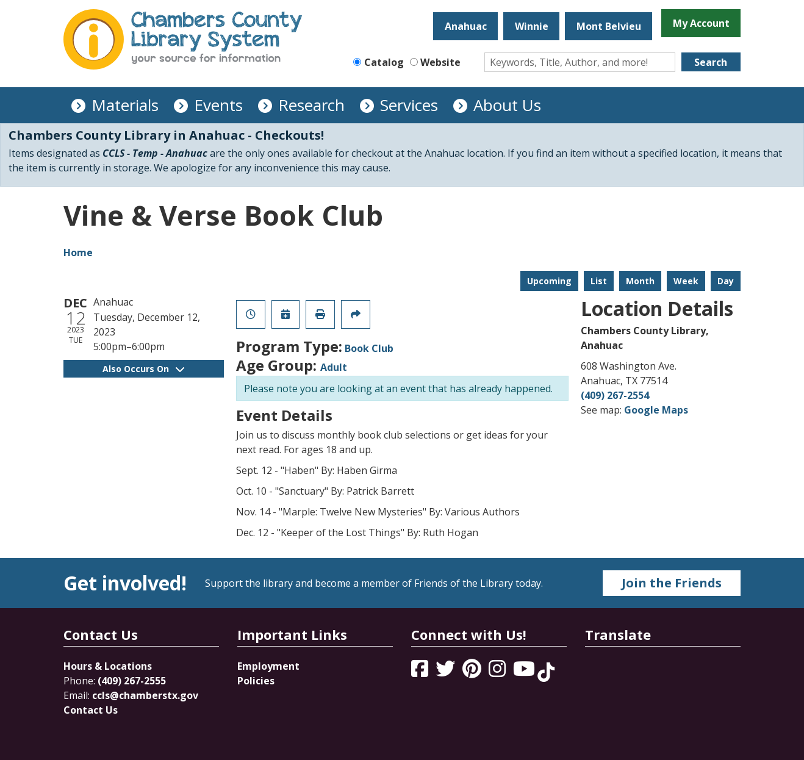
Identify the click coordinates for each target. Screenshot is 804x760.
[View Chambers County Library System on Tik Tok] (546, 672)
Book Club (369, 348)
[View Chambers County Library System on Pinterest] (473, 672)
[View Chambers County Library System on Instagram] (498, 672)
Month (640, 281)
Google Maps (656, 410)
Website (440, 62)
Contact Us (90, 710)
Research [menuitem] (311, 105)
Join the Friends (672, 583)
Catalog (384, 62)
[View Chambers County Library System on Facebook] (421, 672)
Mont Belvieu (608, 26)
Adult (333, 367)
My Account (701, 23)
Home (78, 252)
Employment (268, 666)
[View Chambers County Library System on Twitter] (447, 672)
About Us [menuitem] (507, 105)
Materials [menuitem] (125, 105)
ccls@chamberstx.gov (145, 695)
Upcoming (549, 281)
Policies (256, 680)
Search (710, 62)
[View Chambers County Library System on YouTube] (525, 672)
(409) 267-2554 (615, 395)
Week (685, 281)
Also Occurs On (143, 369)
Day (725, 281)
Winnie (531, 26)
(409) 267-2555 (132, 680)
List (598, 281)
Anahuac (466, 26)
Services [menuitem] (409, 105)
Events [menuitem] (218, 105)
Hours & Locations (107, 666)
